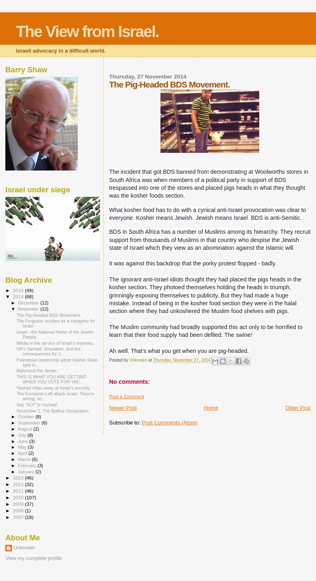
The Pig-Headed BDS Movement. (48, 315)
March (25, 459)
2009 (19, 504)
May (23, 447)
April (23, 453)
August (26, 429)
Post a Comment (126, 396)
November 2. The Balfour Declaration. (52, 410)
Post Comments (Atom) (170, 423)
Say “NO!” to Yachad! (37, 404)
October (27, 416)
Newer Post (123, 408)
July (23, 435)
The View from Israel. (87, 31)
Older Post (298, 408)
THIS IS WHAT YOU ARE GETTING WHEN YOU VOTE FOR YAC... (51, 379)
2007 (19, 517)
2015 (19, 290)
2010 (19, 497)
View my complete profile (33, 558)
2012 (19, 484)
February (28, 465)
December (29, 302)
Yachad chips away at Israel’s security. (53, 387)
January (27, 471)
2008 (19, 510)
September (30, 422)
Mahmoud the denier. (36, 370)
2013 (19, 477)
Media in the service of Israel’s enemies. (55, 343)
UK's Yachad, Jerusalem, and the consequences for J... (48, 351)
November (29, 309)
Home (211, 408)
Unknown (24, 548)
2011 (19, 490)
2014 (19, 296)
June (23, 441)
